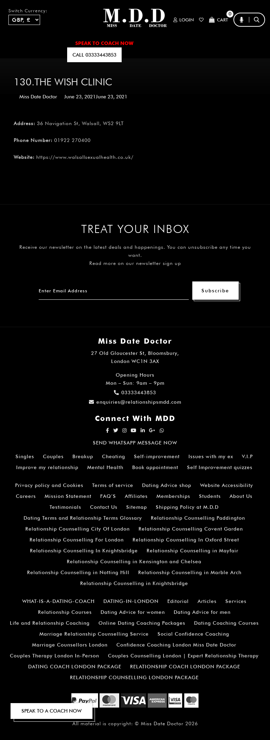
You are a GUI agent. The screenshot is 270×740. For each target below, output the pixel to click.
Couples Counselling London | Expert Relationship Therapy (183, 655)
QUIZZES (175, 55)
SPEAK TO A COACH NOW (51, 711)
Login (183, 20)
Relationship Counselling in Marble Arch (190, 572)
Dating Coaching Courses (226, 623)
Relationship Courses (65, 612)
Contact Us (103, 507)
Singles (24, 456)
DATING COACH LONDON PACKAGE (74, 666)
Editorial (178, 601)
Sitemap (136, 507)
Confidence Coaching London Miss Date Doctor (176, 645)
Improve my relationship (47, 467)
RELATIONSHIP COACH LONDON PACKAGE (185, 666)
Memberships (173, 496)
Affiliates (136, 496)
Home (15, 43)
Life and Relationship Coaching (50, 623)
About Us (241, 496)
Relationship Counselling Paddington (198, 518)
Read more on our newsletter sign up (135, 263)
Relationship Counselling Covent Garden (191, 529)
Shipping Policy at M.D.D (187, 507)
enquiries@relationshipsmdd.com (135, 402)
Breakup (82, 456)
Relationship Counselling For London (77, 540)
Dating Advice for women (133, 612)
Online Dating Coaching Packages (141, 623)
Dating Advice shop (166, 485)
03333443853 (135, 392)
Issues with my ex (210, 456)
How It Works (196, 43)
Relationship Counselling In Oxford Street (186, 540)
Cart (218, 20)
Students (210, 496)
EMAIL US (145, 55)
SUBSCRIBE (46, 55)
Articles (207, 601)
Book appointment (155, 467)
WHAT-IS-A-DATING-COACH (58, 601)
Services (235, 601)
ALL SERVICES (49, 43)
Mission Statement (68, 496)
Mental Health (105, 467)
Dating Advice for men (202, 612)
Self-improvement (157, 456)
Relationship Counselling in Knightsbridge (134, 583)
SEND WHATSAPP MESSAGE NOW (135, 443)
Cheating (113, 456)
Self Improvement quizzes (219, 467)
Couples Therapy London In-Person (54, 655)
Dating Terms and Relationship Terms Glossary (83, 518)
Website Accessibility (226, 485)
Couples (53, 456)
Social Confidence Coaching (193, 634)
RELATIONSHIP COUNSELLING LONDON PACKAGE (134, 677)
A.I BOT (16, 55)
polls (200, 55)
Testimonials (65, 507)
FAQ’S (233, 43)
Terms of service (112, 485)
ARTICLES (155, 43)
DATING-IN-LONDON (131, 601)
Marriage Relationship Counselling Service (94, 634)
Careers (26, 496)
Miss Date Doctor (38, 96)
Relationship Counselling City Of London (77, 529)
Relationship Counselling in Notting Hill (78, 572)
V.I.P (247, 456)
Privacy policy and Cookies (49, 485)
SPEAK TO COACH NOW (104, 43)
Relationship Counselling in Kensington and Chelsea (134, 561)
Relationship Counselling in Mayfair (192, 550)
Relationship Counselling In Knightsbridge (84, 550)
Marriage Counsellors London (70, 645)
